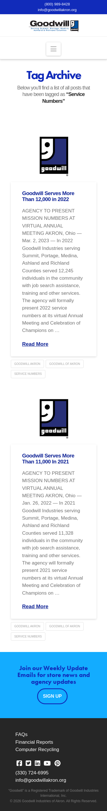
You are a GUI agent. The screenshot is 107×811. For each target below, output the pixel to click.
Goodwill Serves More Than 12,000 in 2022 (48, 196)
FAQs (21, 734)
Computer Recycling (37, 749)
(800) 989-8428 (57, 4)
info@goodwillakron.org (57, 10)
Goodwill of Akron (64, 363)
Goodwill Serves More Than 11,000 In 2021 (48, 459)
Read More (35, 344)
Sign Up (52, 696)
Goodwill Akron (27, 363)
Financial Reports (34, 742)
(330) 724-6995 (32, 773)
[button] (53, 49)
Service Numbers (28, 373)
